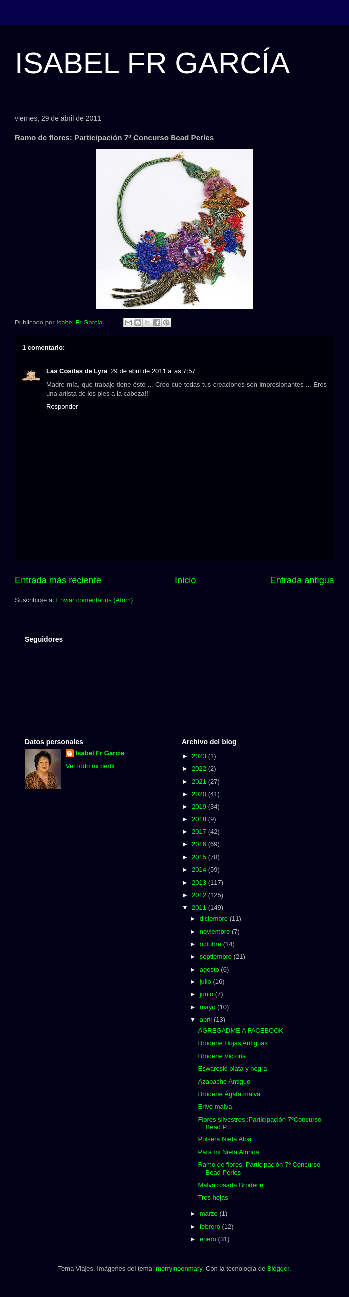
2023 (200, 756)
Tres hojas (213, 1197)
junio (207, 994)
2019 (200, 806)
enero (209, 1239)
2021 (200, 781)
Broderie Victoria (222, 1056)
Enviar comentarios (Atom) (94, 600)
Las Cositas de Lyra (76, 371)
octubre (211, 944)
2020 (200, 794)
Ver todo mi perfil (90, 766)
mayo (208, 1007)
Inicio (185, 580)
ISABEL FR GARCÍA (152, 63)
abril (207, 1019)
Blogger (278, 1268)
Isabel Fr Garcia (100, 753)
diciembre (215, 918)
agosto (210, 969)
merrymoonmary (179, 1268)
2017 (200, 831)
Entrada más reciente (58, 580)
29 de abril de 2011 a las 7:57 (152, 371)
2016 (200, 844)
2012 (200, 895)
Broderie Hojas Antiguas (232, 1043)
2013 (200, 882)
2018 (200, 819)
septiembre (217, 956)
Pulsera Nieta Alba (224, 1139)
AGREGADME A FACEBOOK (240, 1030)
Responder (62, 406)
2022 (200, 768)
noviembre (216, 931)
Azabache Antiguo (224, 1081)
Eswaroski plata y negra (232, 1068)
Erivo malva (215, 1106)
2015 (200, 857)
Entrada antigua (302, 580)
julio (206, 981)
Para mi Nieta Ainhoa (228, 1152)
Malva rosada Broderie (230, 1185)
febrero (211, 1226)
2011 (200, 907)
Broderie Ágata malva (229, 1094)
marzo (210, 1213)
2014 (200, 869)
